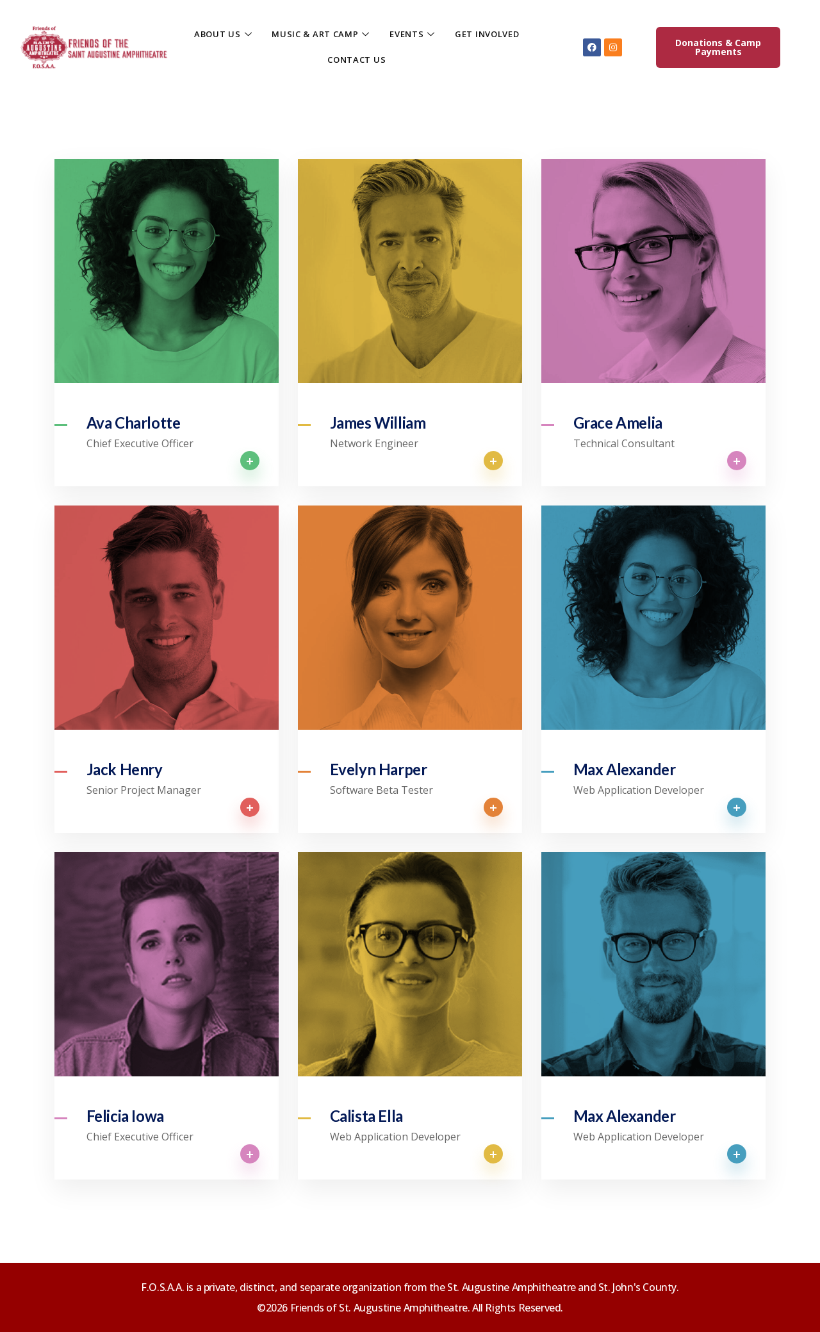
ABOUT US (223, 34)
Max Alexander (624, 769)
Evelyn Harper (378, 769)
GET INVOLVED (487, 34)
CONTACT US (356, 59)
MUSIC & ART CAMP (321, 34)
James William (378, 423)
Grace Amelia (617, 423)
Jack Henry (124, 769)
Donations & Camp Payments (718, 47)
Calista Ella (366, 1116)
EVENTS (412, 34)
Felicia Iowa (125, 1116)
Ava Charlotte (133, 423)
